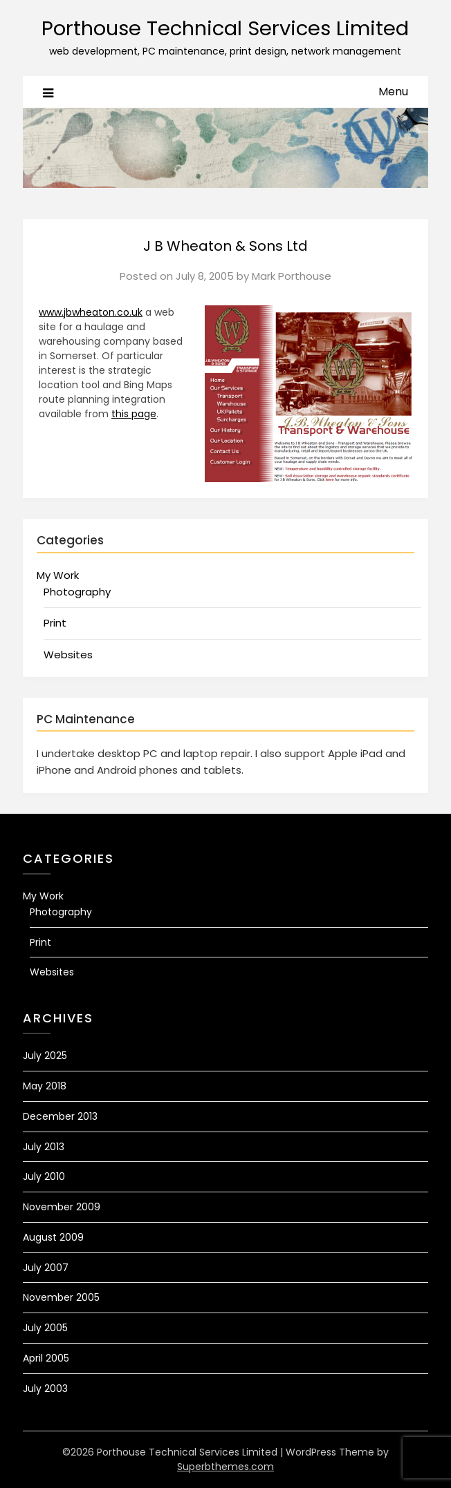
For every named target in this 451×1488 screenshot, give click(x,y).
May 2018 (44, 1086)
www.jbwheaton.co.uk (90, 312)
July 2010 (44, 1176)
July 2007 (45, 1268)
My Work (58, 575)
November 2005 (61, 1297)
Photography (77, 591)
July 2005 (45, 1328)
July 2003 (45, 1388)
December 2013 (60, 1116)
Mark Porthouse (291, 276)
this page (133, 414)
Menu (393, 91)
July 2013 (43, 1147)
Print (55, 623)
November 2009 (61, 1207)
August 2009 (53, 1237)
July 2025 (45, 1055)
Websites (68, 654)
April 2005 (46, 1358)
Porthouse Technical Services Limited (225, 28)
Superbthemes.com (225, 1466)
